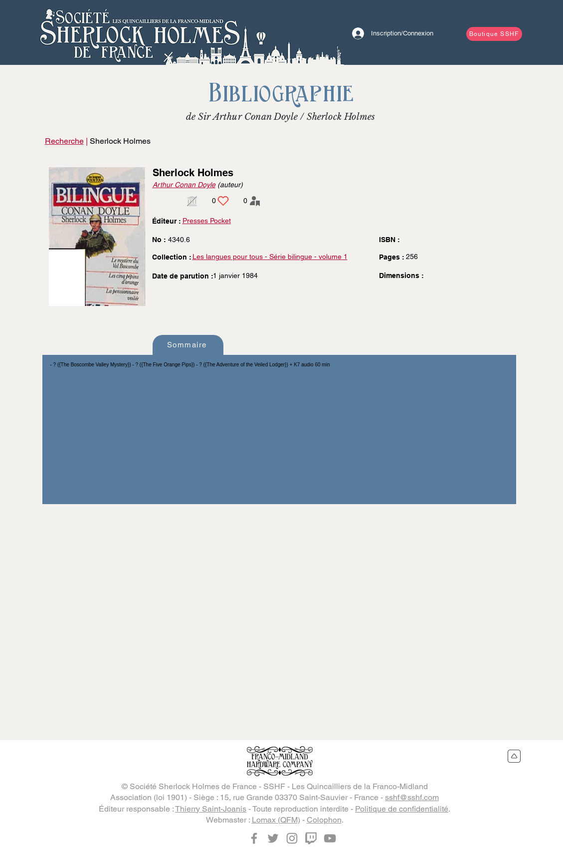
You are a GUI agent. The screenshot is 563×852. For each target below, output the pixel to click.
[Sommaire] (188, 345)
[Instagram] (292, 838)
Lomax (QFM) (276, 820)
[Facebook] (254, 838)
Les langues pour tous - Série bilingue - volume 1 (270, 257)
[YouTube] (330, 838)
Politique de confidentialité (401, 809)
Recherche (64, 141)
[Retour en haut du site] (514, 756)
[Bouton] (139, 32)
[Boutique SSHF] (494, 34)
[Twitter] (273, 838)
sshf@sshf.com (412, 797)
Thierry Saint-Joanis (210, 809)
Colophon (324, 820)
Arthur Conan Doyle (184, 185)
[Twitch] (311, 838)
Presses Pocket (207, 221)
